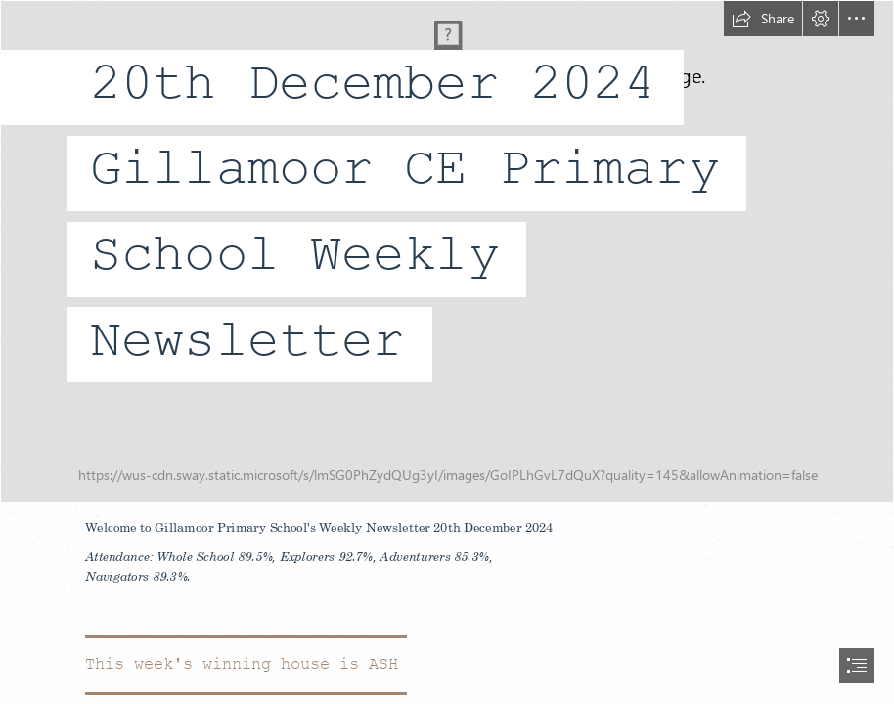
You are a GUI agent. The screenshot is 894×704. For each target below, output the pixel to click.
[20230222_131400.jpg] (447, 251)
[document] (447, 352)
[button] (763, 18)
